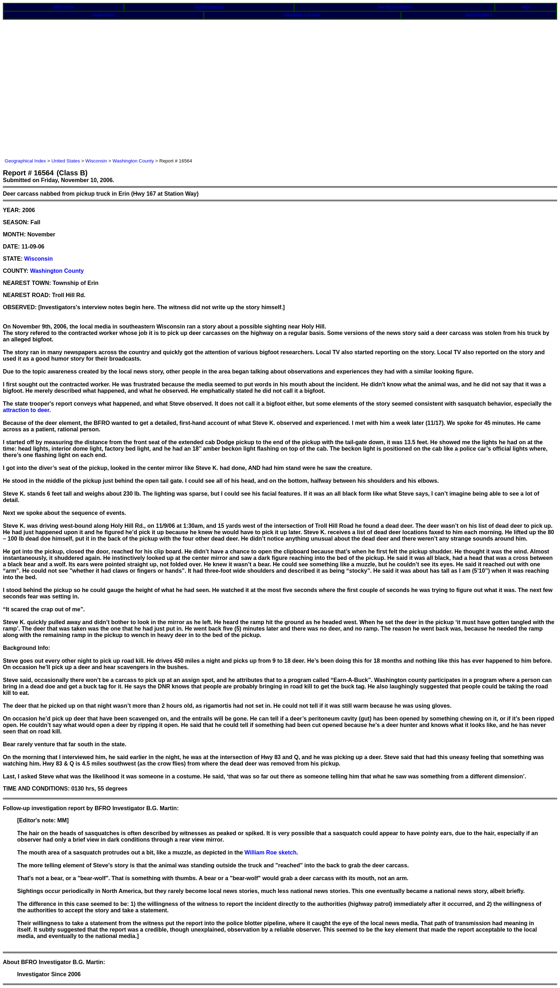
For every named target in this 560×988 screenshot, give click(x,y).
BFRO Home (64, 7)
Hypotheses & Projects (302, 15)
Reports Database (209, 7)
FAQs (525, 7)
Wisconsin (96, 161)
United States (65, 161)
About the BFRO (479, 15)
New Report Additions (395, 7)
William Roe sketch (271, 852)
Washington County (133, 161)
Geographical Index (25, 161)
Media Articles (103, 15)
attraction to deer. (27, 410)
